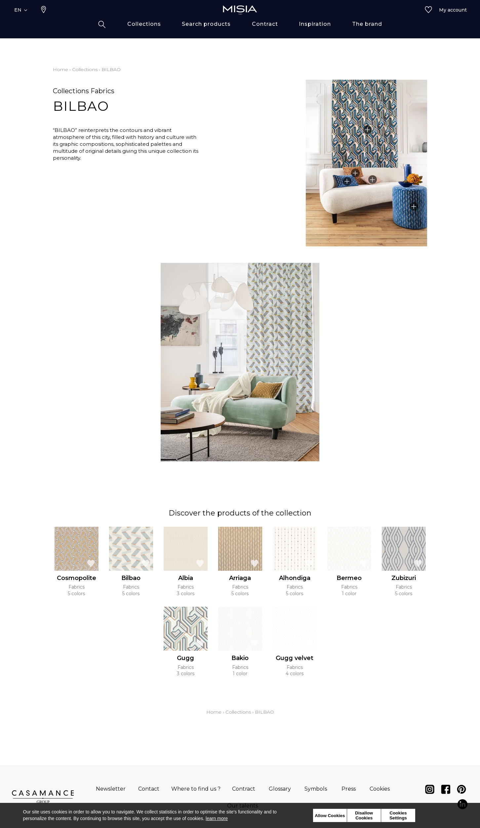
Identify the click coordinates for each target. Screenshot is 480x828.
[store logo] (240, 20)
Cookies (380, 789)
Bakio (240, 658)
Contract (243, 789)
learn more (217, 818)
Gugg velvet (294, 658)
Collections (85, 69)
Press (348, 789)
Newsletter (111, 789)
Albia (185, 578)
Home (60, 69)
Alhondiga (294, 578)
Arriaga (240, 578)
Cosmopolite (76, 578)
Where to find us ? (195, 789)
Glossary (280, 789)
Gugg (185, 658)
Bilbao (130, 578)
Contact (148, 789)
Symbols (315, 789)
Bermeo (349, 578)
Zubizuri (403, 578)
